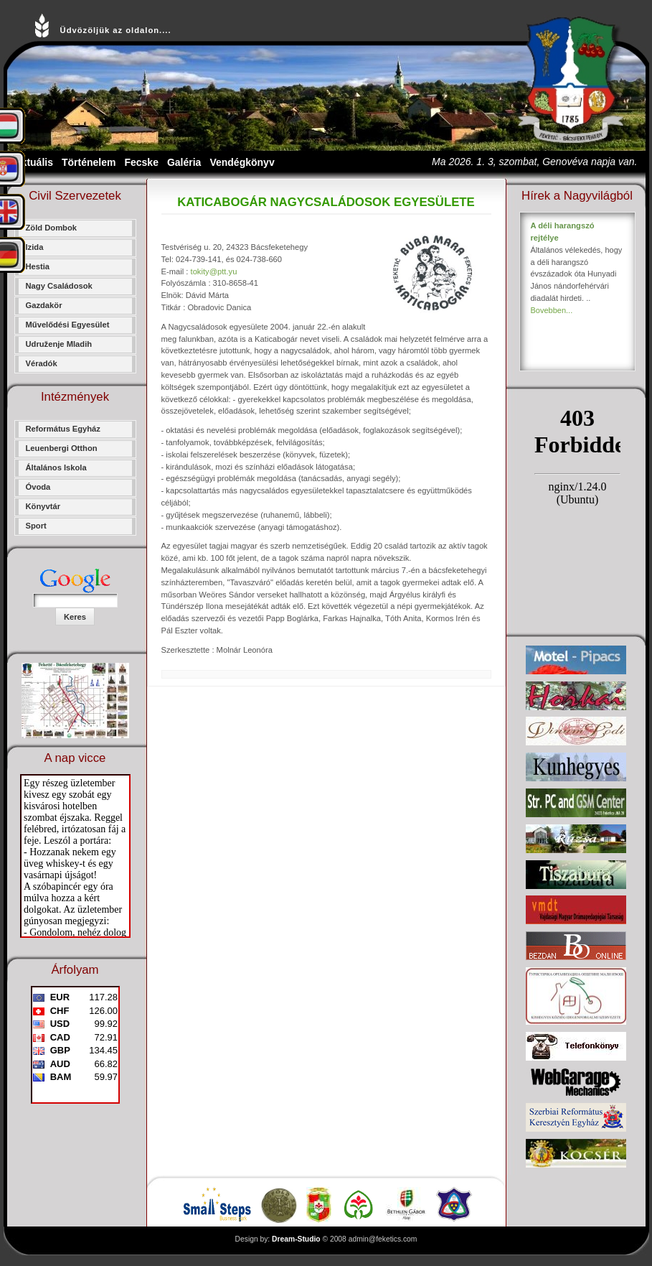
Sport (36, 525)
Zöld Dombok (51, 227)
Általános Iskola (56, 467)
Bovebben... (552, 310)
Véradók (41, 363)
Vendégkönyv (241, 162)
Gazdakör (44, 305)
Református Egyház (63, 428)
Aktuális (33, 162)
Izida (35, 247)
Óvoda (38, 487)
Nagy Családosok (59, 285)
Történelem (88, 162)
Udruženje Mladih (59, 344)
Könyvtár (43, 506)
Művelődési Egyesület (68, 324)
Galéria (184, 162)
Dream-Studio (296, 1239)
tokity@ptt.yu (214, 271)
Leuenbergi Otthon (62, 448)
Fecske (141, 162)
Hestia (38, 266)
